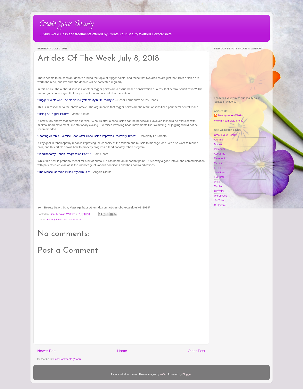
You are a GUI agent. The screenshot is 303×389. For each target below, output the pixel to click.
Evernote (219, 176)
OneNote (219, 172)
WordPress (220, 195)
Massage (69, 219)
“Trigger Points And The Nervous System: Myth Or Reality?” (75, 100)
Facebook (219, 158)
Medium (218, 163)
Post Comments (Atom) (67, 359)
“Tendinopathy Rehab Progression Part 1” (64, 154)
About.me (219, 153)
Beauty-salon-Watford (231, 115)
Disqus (218, 144)
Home (122, 351)
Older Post (196, 351)
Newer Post (46, 351)
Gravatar (219, 191)
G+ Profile (220, 205)
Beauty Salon (54, 219)
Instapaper (220, 149)
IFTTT (217, 167)
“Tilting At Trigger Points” (53, 113)
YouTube (219, 200)
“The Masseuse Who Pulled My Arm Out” (63, 171)
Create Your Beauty (66, 24)
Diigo (217, 181)
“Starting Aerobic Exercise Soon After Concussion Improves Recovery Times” (86, 136)
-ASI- (163, 374)
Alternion (219, 139)
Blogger (187, 374)
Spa (78, 219)
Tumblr (218, 186)
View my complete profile (228, 120)
